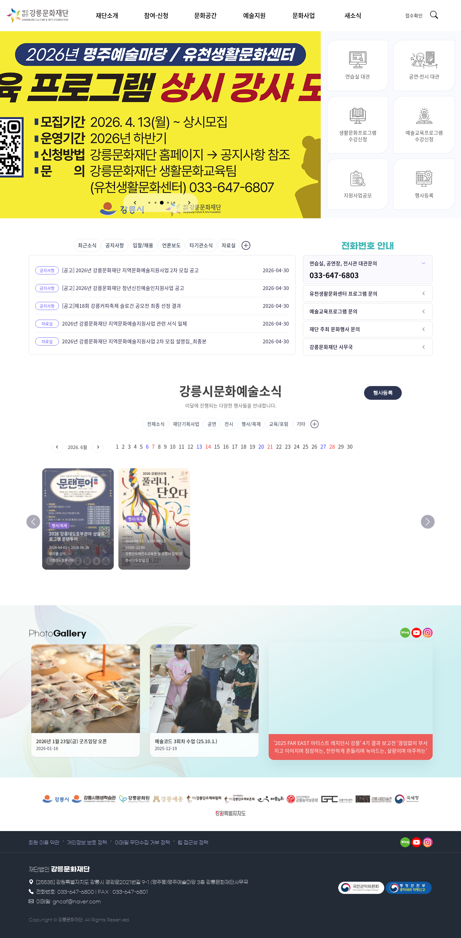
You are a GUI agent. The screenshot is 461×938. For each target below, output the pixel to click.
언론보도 (171, 245)
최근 (87, 245)
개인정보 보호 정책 (87, 842)
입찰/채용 (143, 245)
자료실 (229, 245)
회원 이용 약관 (44, 842)
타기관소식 (201, 245)
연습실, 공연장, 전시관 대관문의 (343, 263)
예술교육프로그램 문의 (334, 311)
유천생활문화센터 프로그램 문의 (343, 293)
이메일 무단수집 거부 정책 (142, 842)
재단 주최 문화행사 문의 (335, 329)
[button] (135, 202)
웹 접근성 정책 (193, 842)
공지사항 (114, 245)
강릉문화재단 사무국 (331, 347)
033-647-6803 (334, 275)
